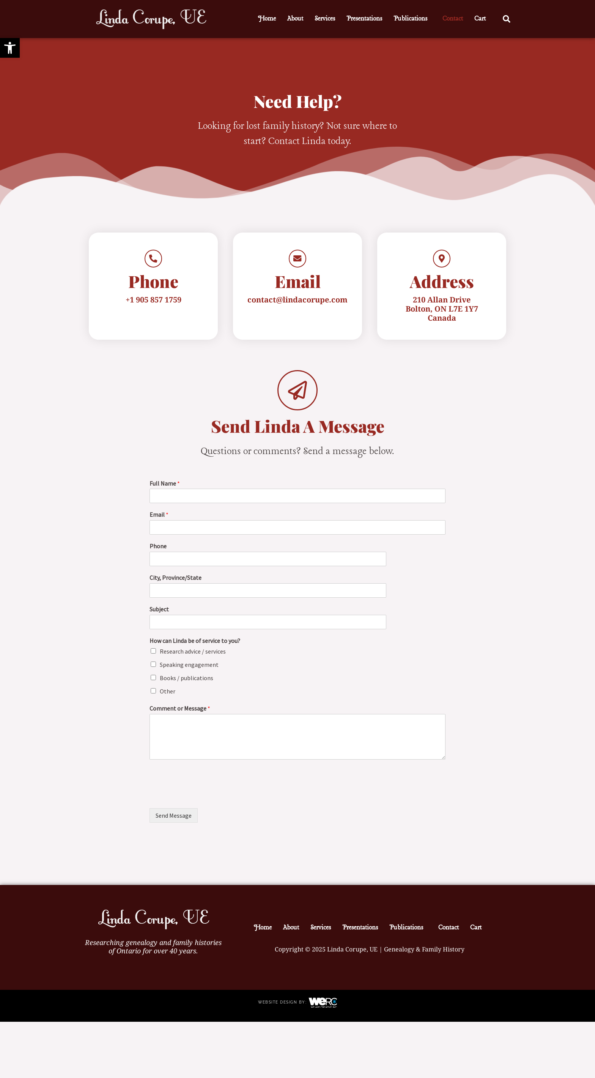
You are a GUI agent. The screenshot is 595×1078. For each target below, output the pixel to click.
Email (159, 521)
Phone (158, 553)
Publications (410, 18)
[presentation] (207, 802)
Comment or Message (180, 715)
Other (167, 697)
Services (325, 18)
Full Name (165, 490)
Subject (159, 615)
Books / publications (186, 684)
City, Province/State (175, 584)
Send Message (174, 822)
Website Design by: (283, 1009)
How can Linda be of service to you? (195, 647)
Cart (480, 18)
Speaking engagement (189, 671)
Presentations (364, 18)
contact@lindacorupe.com (297, 306)
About (295, 18)
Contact (452, 18)
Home (267, 18)
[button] (412, 18)
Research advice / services (193, 658)
